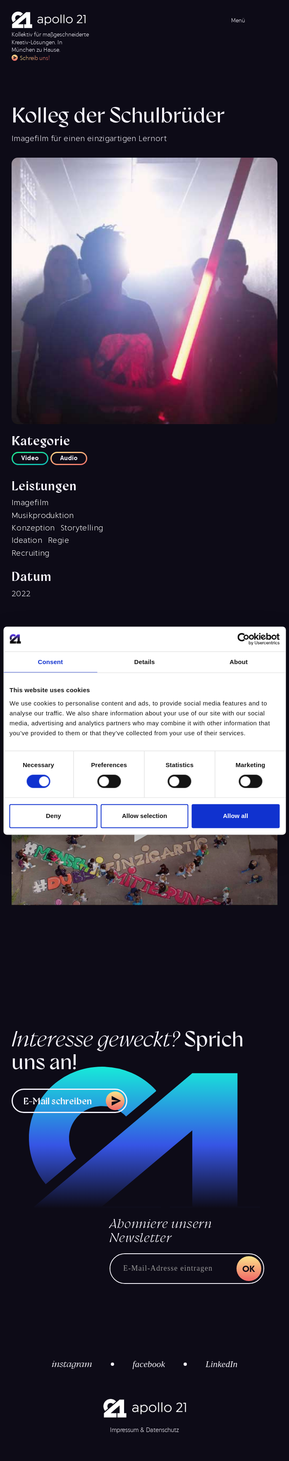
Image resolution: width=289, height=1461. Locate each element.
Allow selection (144, 815)
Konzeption (33, 527)
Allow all (235, 815)
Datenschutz (162, 1430)
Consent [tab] (50, 661)
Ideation (27, 539)
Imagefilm (30, 502)
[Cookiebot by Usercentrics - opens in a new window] (243, 639)
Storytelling (82, 527)
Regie (58, 539)
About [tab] (238, 661)
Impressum (124, 1430)
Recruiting (31, 552)
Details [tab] (144, 661)
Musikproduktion (43, 515)
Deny (53, 815)
